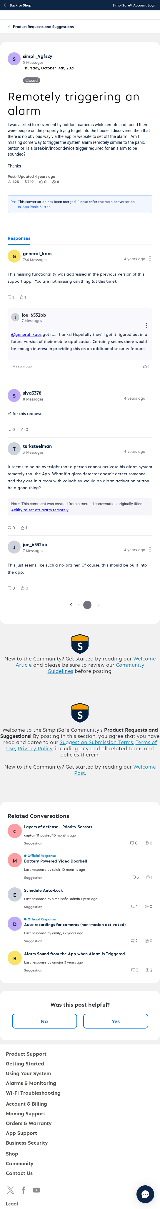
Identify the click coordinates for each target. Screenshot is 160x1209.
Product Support (26, 1053)
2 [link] (87, 605)
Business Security (27, 1142)
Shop (12, 1153)
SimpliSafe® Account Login (134, 5)
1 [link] (79, 605)
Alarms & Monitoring (31, 1083)
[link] (71, 605)
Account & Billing (26, 1103)
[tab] (19, 238)
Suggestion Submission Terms (96, 742)
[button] (14, 58)
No (44, 1021)
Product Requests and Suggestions (43, 26)
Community (20, 1163)
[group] (13, 182)
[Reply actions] (146, 325)
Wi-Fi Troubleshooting (33, 1092)
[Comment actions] (150, 259)
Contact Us (19, 1173)
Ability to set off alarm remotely (40, 509)
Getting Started (25, 1063)
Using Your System (28, 1073)
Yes (116, 1021)
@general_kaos (26, 334)
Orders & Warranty (29, 1123)
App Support (21, 1133)
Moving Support (25, 1113)
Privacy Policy (35, 748)
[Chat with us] (129, 1194)
